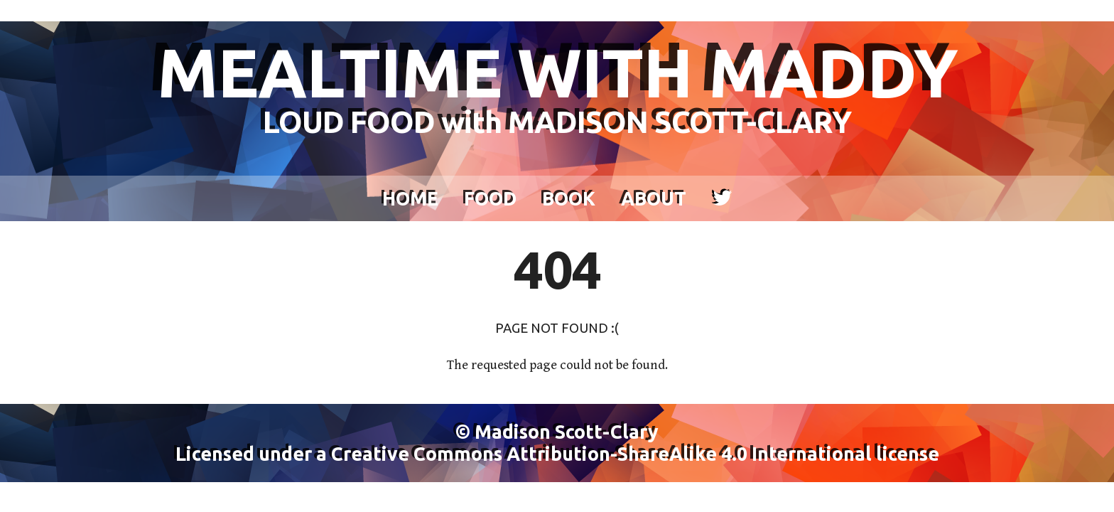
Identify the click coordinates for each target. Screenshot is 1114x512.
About (653, 198)
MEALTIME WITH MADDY (557, 85)
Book (568, 198)
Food (490, 198)
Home (410, 198)
